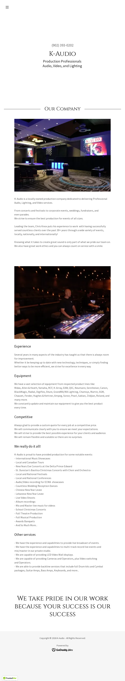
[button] (12, 7)
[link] (62, 649)
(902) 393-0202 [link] (63, 45)
